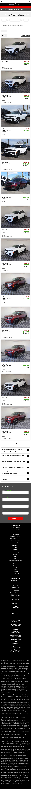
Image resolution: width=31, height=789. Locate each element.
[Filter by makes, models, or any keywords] (15, 25)
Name (6, 490)
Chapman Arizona (15, 582)
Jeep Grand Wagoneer (15, 540)
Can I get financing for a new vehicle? (15, 467)
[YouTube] (18, 614)
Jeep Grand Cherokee (15, 536)
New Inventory (15, 549)
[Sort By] (25, 35)
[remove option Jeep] (3, 20)
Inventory (14, 525)
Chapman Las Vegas (15, 584)
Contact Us (15, 567)
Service (15, 558)
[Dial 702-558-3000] (4, 1)
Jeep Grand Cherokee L (15, 538)
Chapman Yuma (15, 587)
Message (7, 511)
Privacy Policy (15, 573)
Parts (15, 562)
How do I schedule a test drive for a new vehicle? (15, 462)
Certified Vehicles (15, 553)
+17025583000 (15, 599)
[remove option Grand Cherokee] (15, 20)
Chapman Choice (15, 580)
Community (15, 571)
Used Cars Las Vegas (15, 586)
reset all (3, 22)
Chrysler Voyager (15, 529)
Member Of (14, 578)
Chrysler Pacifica (15, 527)
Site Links (15, 545)
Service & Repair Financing (15, 560)
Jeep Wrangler (15, 542)
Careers (15, 569)
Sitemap (16, 575)
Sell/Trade (15, 554)
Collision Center (15, 564)
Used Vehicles (15, 551)
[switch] (29, 1)
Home (15, 547)
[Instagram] (15, 614)
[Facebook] (13, 614)
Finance (15, 556)
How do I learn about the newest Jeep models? (15, 478)
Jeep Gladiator (15, 534)
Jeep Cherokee (15, 531)
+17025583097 (15, 603)
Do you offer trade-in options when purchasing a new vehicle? (15, 472)
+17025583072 (15, 608)
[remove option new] (26, 20)
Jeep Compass (15, 533)
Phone (3, 504)
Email (6, 497)
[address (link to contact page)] (2, 1)
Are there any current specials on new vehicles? (15, 456)
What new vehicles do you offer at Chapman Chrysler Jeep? (15, 450)
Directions (15, 565)
